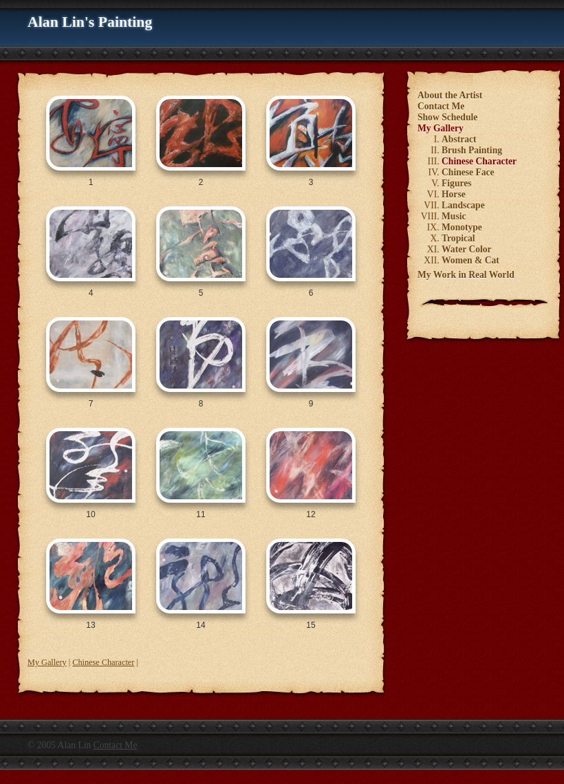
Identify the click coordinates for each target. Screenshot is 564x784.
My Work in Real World (465, 275)
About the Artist (449, 95)
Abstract (459, 139)
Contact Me (440, 106)
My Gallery (47, 662)
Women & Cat (470, 260)
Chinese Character (103, 662)
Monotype (462, 227)
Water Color (467, 249)
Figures (457, 183)
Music (454, 216)
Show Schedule (447, 117)
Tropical (458, 238)
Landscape (463, 205)
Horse (454, 194)
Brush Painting (472, 150)
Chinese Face (468, 172)
